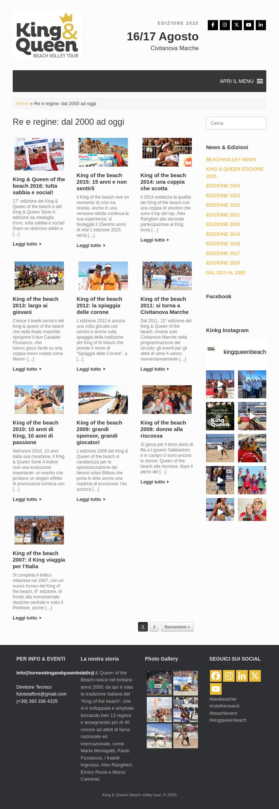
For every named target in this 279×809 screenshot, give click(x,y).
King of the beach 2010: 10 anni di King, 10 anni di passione (35, 432)
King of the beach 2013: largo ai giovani (35, 305)
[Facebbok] (213, 25)
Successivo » (177, 627)
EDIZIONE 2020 (223, 224)
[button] (237, 81)
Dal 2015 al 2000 (225, 272)
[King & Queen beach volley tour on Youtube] (249, 25)
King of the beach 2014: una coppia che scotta (163, 181)
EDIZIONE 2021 (223, 215)
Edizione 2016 (223, 263)
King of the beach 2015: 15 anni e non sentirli (102, 181)
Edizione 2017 (223, 253)
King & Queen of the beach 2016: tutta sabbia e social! (39, 185)
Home (22, 103)
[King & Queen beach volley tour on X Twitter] (237, 25)
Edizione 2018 (223, 243)
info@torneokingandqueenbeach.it (55, 673)
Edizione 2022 (223, 205)
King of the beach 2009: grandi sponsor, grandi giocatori (99, 432)
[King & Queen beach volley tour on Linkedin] (261, 25)
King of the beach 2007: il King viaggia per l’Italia (39, 559)
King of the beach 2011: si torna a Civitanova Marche (165, 305)
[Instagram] (225, 25)
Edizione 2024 (223, 185)
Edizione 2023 (223, 195)
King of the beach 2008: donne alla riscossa (163, 429)
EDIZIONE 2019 (223, 234)
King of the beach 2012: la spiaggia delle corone (99, 305)
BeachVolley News (231, 159)
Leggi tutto (27, 244)
